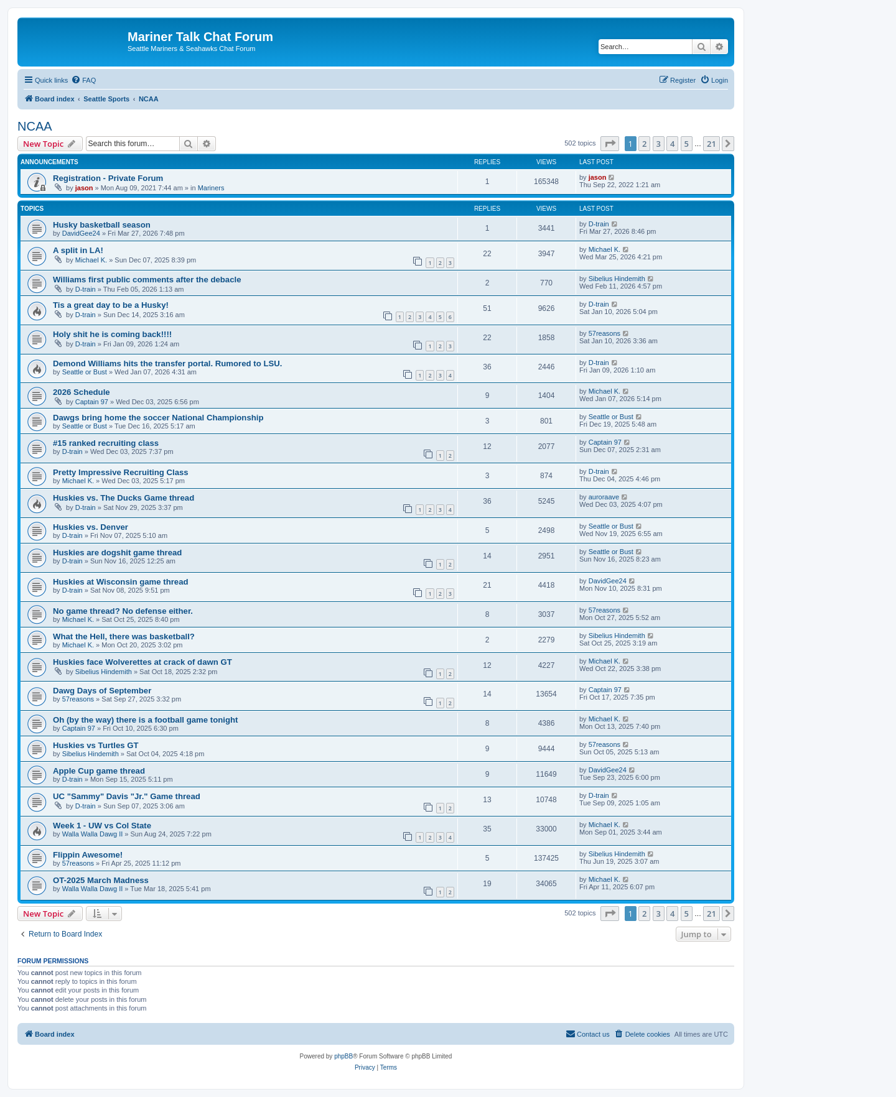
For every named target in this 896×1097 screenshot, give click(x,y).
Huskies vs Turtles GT (96, 745)
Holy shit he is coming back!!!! (112, 334)
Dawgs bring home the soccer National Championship (158, 417)
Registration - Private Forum (108, 178)
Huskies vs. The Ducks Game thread (123, 497)
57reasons (604, 333)
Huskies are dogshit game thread (117, 552)
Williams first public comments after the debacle (147, 279)
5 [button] (686, 143)
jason (84, 188)
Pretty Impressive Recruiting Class (121, 472)
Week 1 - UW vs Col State (102, 825)
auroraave (604, 497)
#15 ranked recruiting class (106, 443)
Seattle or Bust (84, 372)
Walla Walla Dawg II (92, 834)
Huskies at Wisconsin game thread (121, 581)
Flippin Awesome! (88, 854)
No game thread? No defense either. (123, 611)
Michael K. (91, 260)
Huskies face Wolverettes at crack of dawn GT (142, 662)
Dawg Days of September (102, 690)
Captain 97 (91, 401)
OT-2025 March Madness (101, 880)
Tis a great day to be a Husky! (111, 305)
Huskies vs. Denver (90, 527)
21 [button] (711, 143)
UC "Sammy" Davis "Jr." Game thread (126, 796)
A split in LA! (78, 250)
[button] (609, 143)
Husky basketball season (102, 224)
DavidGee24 (81, 233)
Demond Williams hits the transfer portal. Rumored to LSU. (167, 363)
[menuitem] (83, 80)
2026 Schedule (81, 392)
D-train (599, 224)
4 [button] (672, 143)
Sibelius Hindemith (617, 278)
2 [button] (644, 143)
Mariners (211, 188)
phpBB (343, 1056)
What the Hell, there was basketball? (124, 636)
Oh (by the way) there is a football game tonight (145, 719)
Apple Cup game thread (99, 770)
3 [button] (658, 143)
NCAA (34, 126)
